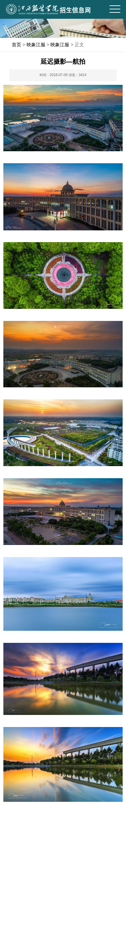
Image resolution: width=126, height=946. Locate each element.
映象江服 (36, 44)
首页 (16, 44)
